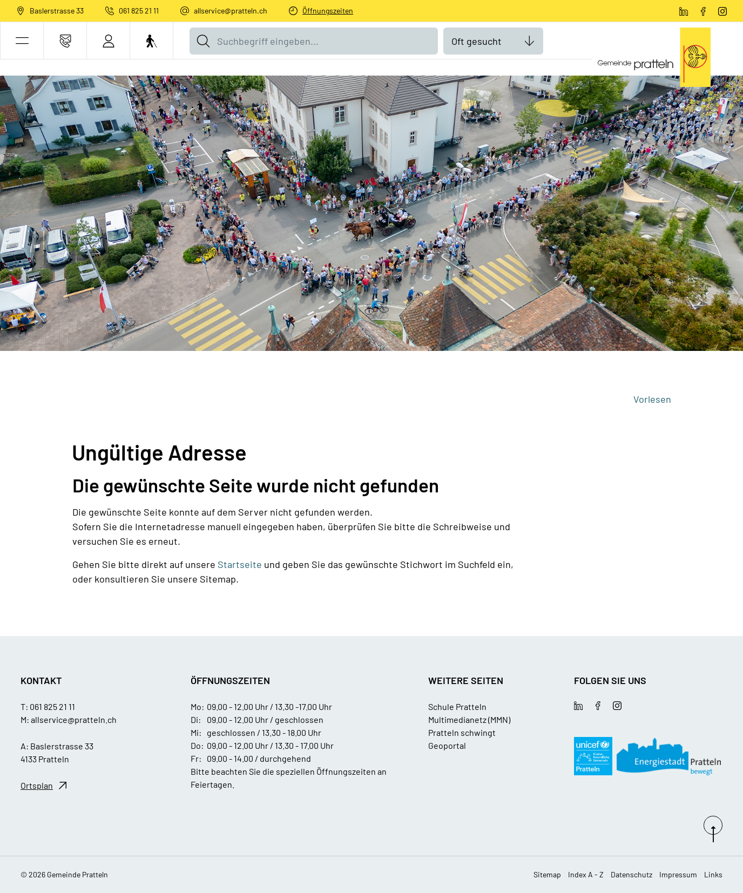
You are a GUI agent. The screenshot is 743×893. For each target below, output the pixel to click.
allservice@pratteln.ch (230, 10)
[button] (22, 40)
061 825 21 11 (139, 10)
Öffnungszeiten (327, 10)
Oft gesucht (476, 41)
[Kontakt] (65, 40)
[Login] (108, 40)
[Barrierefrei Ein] (151, 40)
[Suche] (203, 41)
